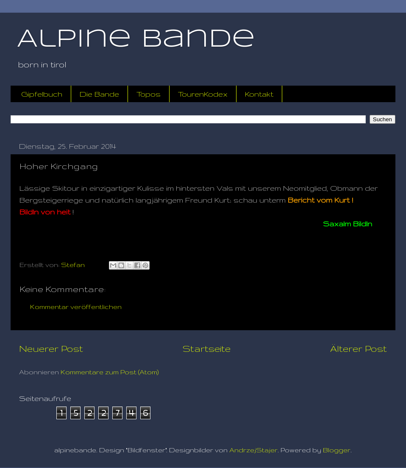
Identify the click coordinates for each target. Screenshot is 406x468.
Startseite (207, 348)
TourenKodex (203, 94)
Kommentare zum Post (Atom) (110, 372)
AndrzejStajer (253, 450)
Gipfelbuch (41, 94)
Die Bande (99, 94)
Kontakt (259, 94)
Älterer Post (358, 348)
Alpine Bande (136, 39)
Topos (148, 94)
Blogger (336, 450)
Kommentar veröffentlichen (76, 306)
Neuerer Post (51, 348)
